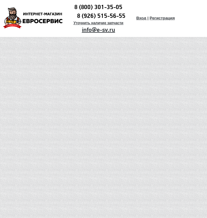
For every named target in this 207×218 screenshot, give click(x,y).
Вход (141, 18)
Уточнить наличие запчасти (98, 23)
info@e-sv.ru (98, 30)
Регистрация (162, 18)
